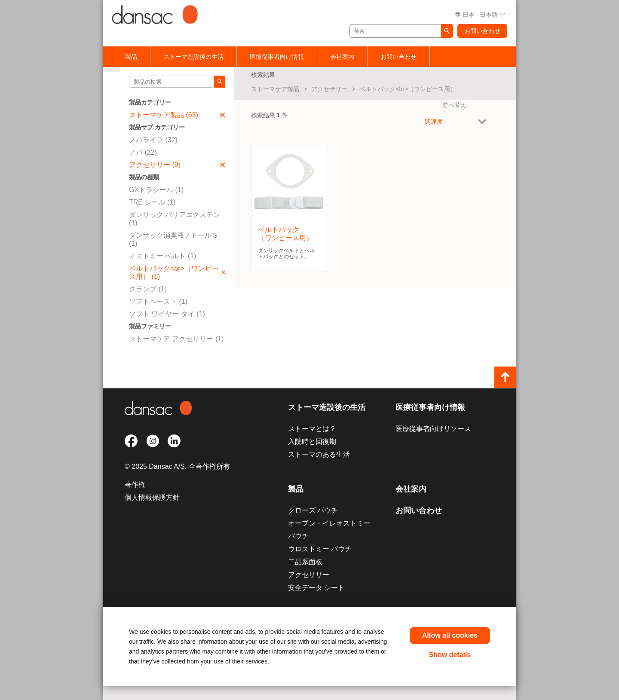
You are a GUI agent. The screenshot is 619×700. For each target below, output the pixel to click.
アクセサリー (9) (177, 164)
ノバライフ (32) (153, 140)
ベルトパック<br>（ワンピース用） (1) (177, 272)
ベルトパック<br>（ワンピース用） (407, 89)
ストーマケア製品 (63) (177, 115)
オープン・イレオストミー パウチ (329, 530)
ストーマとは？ (312, 428)
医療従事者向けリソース (433, 428)
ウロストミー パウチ (320, 549)
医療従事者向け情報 (277, 56)
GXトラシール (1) (156, 189)
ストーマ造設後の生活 (193, 56)
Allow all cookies (450, 635)
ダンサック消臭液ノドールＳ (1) (173, 239)
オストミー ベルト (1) (162, 256)
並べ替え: (455, 104)
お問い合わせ (482, 31)
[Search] (219, 82)
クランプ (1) (148, 289)
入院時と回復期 (312, 441)
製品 (131, 56)
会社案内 (342, 56)
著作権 (135, 484)
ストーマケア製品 (275, 89)
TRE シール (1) (152, 202)
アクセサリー (329, 89)
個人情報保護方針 (152, 497)
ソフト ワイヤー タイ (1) (167, 314)
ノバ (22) (143, 152)
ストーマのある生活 (319, 454)
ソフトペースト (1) (158, 301)
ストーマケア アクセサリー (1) (176, 338)
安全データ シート (316, 587)
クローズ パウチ (313, 510)
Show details (450, 654)
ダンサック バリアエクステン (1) (174, 218)
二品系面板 (305, 562)
